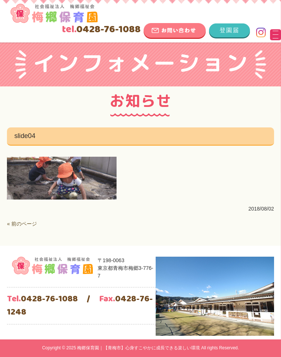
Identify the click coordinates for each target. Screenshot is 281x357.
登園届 (229, 30)
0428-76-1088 (101, 30)
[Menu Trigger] (275, 34)
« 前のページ (22, 224)
